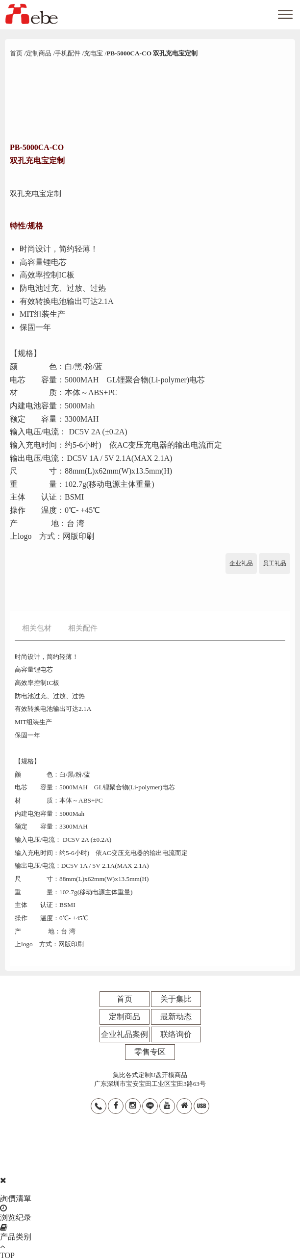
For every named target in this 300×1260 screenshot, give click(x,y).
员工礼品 (274, 563)
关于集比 (176, 999)
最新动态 (176, 1016)
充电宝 (93, 53)
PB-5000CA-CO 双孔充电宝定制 (152, 53)
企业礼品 (241, 563)
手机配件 (67, 53)
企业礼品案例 (124, 1034)
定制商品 (38, 53)
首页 (17, 53)
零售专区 (150, 1052)
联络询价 (176, 1034)
